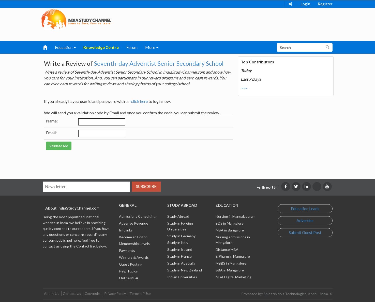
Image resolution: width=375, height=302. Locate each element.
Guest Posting (130, 264)
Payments (127, 250)
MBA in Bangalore (230, 230)
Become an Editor (133, 237)
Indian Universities (182, 277)
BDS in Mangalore (230, 223)
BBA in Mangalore (230, 270)
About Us (51, 293)
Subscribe (146, 186)
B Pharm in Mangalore (233, 256)
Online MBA (128, 278)
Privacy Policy (115, 293)
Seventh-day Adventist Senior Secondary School (158, 63)
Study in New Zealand (184, 270)
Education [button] (65, 47)
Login (305, 4)
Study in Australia (181, 263)
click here (139, 101)
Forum (132, 47)
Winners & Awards (134, 257)
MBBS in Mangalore (231, 263)
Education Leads (305, 208)
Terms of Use (140, 293)
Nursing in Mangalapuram (236, 216)
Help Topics (128, 271)
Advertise (304, 220)
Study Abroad (178, 216)
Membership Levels (134, 243)
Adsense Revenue (133, 223)
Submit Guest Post (305, 232)
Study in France (179, 256)
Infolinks (126, 230)
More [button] (151, 47)
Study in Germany (181, 236)
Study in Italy (177, 242)
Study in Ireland (179, 249)
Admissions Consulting (137, 216)
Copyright (93, 293)
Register (325, 4)
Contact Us (72, 293)
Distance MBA (227, 249)
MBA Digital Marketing (233, 277)
